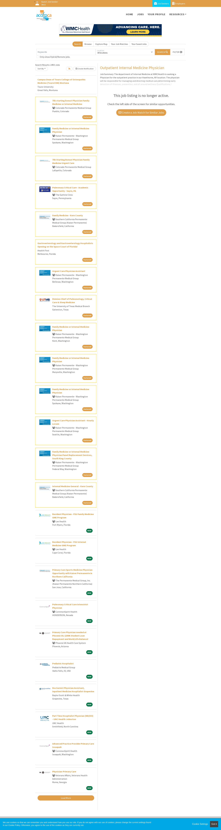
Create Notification (85, 68)
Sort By (41, 68)
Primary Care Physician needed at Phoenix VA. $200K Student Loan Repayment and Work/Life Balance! (70, 635)
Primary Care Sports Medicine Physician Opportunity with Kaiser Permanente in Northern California (72, 573)
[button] (177, 52)
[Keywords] (66, 52)
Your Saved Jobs (139, 44)
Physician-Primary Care (64, 771)
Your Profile (157, 14)
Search (77, 44)
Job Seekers (161, 3)
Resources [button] (176, 14)
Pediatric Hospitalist (63, 663)
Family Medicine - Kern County (67, 215)
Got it (214, 824)
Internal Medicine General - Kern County (72, 486)
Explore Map (101, 44)
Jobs (140, 14)
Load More (66, 798)
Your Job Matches (119, 44)
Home (129, 14)
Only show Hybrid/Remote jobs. (55, 56)
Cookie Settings (200, 824)
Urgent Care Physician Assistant (68, 271)
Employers (178, 3)
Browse (88, 44)
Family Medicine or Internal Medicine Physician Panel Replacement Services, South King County (72, 455)
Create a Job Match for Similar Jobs (141, 112)
